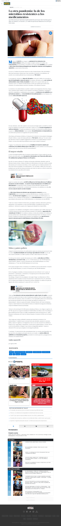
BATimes (35, 518)
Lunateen (29, 518)
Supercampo (48, 515)
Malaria (17, 354)
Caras (11, 515)
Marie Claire (17, 515)
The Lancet (23, 354)
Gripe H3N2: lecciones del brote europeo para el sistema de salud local (26, 289)
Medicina (11, 352)
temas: (10, 350)
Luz (58, 515)
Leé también (19, 174)
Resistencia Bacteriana (20, 352)
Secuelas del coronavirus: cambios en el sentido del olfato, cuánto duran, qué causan (30, 418)
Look (54, 515)
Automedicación (46, 352)
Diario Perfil (5, 515)
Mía (24, 518)
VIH (13, 354)
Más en (15, 362)
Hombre (29, 515)
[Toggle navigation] (2, 3)
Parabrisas (41, 515)
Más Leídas (11, 440)
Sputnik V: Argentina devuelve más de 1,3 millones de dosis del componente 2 (28, 420)
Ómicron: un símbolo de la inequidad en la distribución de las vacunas (26, 413)
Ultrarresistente (37, 352)
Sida (10, 354)
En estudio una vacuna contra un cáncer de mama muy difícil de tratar (26, 410)
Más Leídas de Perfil (14, 469)
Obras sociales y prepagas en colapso (24, 176)
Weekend (35, 515)
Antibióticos (29, 352)
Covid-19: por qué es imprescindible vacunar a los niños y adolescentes (27, 415)
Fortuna (23, 515)
